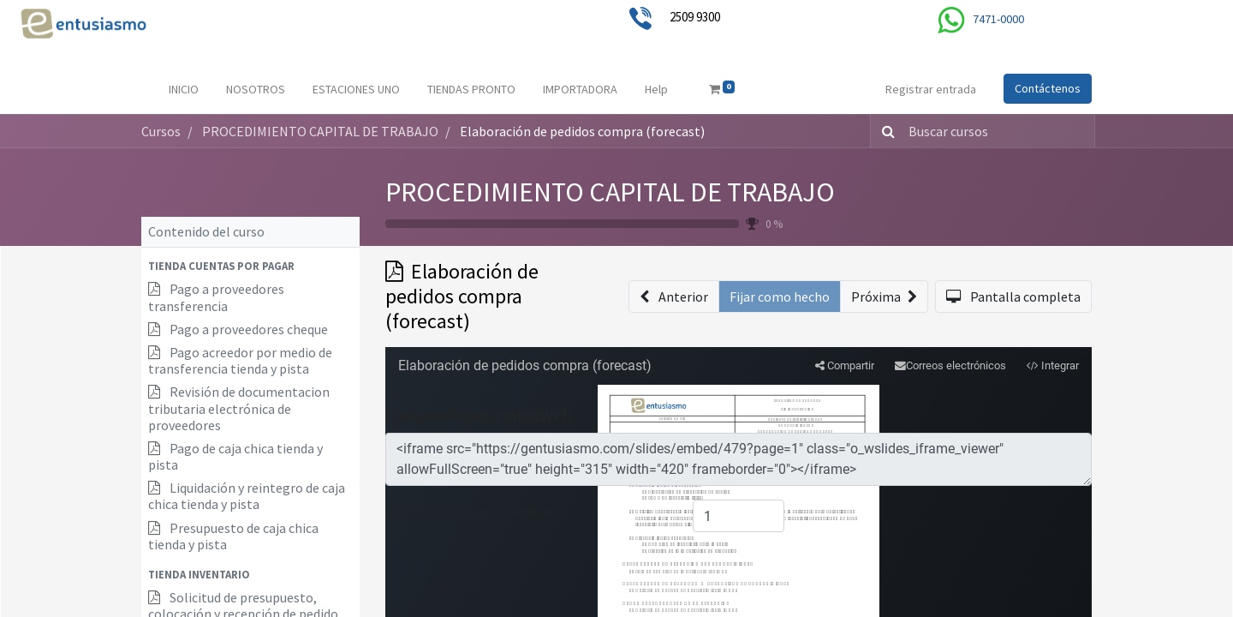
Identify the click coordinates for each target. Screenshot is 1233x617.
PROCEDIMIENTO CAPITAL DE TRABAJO (610, 192)
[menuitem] (183, 89)
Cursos (161, 131)
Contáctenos (1048, 88)
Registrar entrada (930, 89)
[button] (250, 266)
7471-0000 (998, 19)
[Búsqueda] (885, 131)
